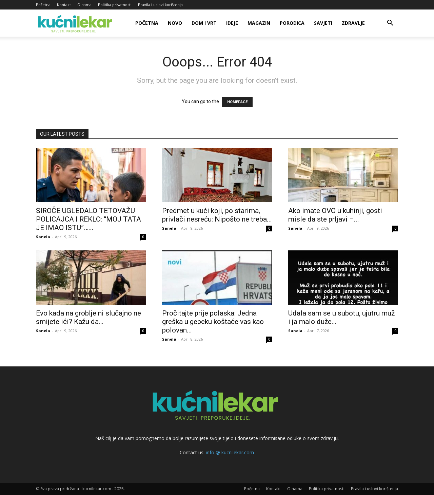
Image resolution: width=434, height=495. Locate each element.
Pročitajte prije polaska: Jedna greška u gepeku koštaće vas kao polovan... (213, 321)
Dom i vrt (204, 23)
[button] (390, 23)
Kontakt (64, 4)
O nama (84, 4)
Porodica (292, 23)
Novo (175, 23)
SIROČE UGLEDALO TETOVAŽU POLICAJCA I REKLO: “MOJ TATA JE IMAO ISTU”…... (88, 219)
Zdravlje (353, 23)
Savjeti (323, 23)
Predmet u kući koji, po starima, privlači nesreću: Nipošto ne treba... (217, 215)
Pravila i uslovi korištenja (160, 4)
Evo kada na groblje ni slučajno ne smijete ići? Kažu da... (88, 317)
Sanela (43, 236)
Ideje (232, 23)
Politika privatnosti (115, 4)
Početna (43, 4)
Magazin (259, 23)
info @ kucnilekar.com (230, 452)
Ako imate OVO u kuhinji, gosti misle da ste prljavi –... (335, 215)
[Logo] (76, 23)
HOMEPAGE (237, 102)
